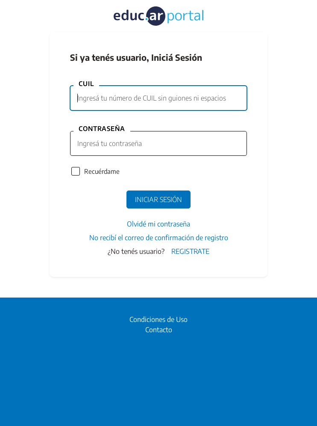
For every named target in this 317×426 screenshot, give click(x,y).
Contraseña (102, 128)
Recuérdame (102, 171)
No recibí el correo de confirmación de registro (158, 237)
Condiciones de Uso (158, 319)
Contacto (158, 329)
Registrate (190, 251)
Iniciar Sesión (158, 199)
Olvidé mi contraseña (158, 224)
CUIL (86, 83)
